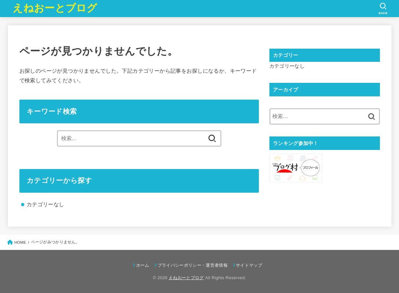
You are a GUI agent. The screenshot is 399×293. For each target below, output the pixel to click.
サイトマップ (249, 265)
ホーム (142, 265)
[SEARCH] (383, 8)
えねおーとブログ (54, 8)
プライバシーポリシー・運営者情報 (193, 265)
